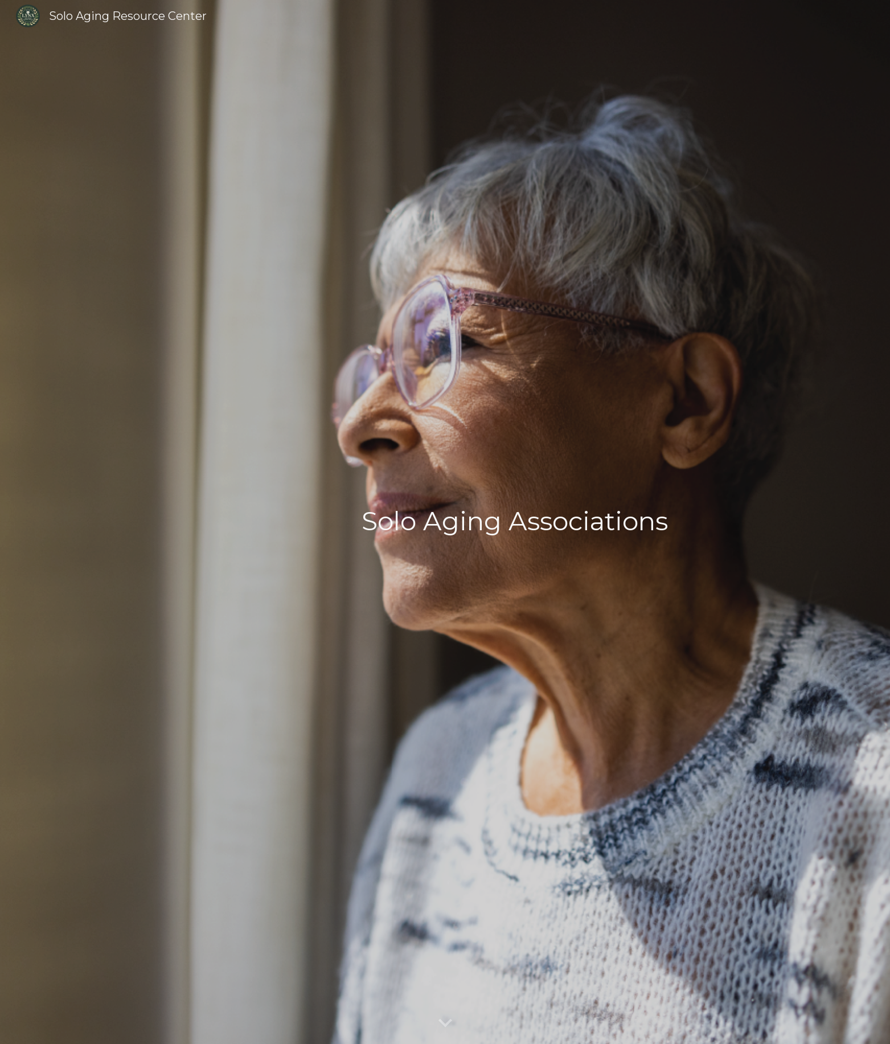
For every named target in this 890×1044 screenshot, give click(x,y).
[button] (445, 1023)
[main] (514, 522)
